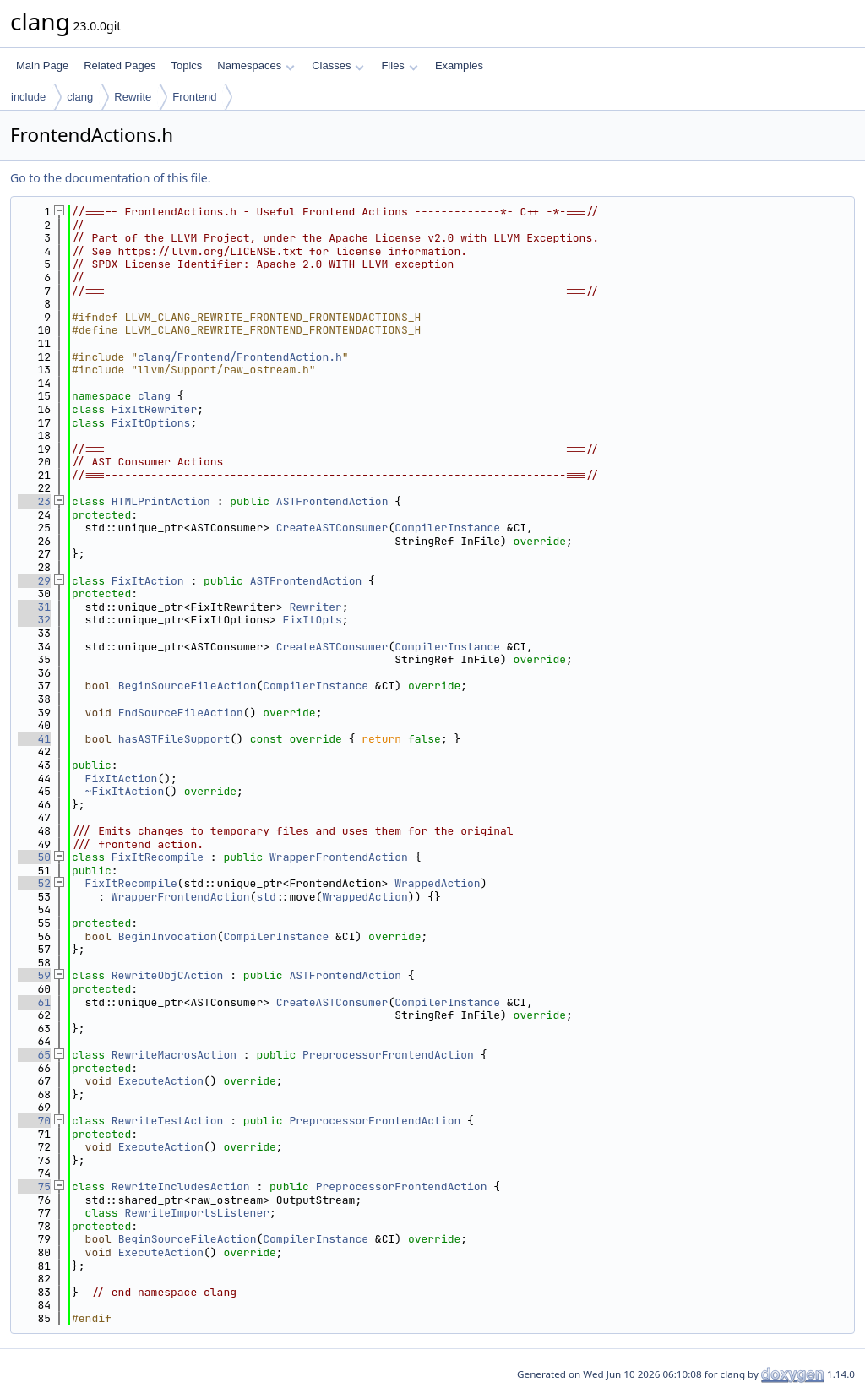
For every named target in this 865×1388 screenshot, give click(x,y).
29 (34, 581)
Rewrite (132, 96)
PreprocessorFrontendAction (388, 1055)
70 (34, 1120)
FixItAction (148, 581)
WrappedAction (437, 883)
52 (34, 883)
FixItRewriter (154, 409)
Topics (186, 65)
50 (34, 857)
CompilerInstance (447, 527)
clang (80, 96)
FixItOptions (151, 423)
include (28, 96)
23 (34, 501)
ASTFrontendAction (332, 501)
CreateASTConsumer (332, 527)
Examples (459, 65)
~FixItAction (125, 791)
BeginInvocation (167, 936)
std (265, 897)
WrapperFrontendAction (338, 857)
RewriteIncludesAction (181, 1186)
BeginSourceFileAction (187, 685)
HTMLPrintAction (161, 501)
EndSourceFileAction (180, 712)
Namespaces (255, 65)
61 (34, 1002)
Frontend (194, 96)
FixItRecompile (158, 857)
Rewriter (315, 607)
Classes (338, 65)
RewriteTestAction (168, 1120)
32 (34, 619)
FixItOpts (312, 619)
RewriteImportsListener (196, 1213)
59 (34, 975)
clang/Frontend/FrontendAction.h (240, 357)
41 (34, 739)
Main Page (42, 65)
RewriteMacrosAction (174, 1055)
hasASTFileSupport (174, 739)
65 (34, 1055)
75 (34, 1186)
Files (399, 65)
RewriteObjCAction (168, 975)
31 (34, 607)
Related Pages (119, 65)
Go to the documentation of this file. (110, 178)
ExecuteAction (161, 1081)
